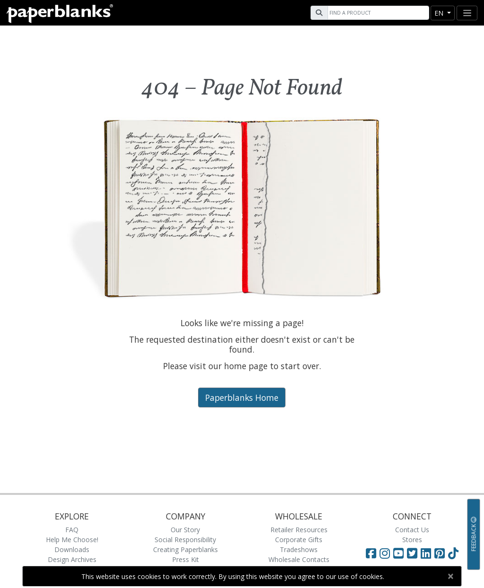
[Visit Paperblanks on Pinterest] (441, 553)
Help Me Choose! (72, 539)
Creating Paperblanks (185, 549)
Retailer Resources (299, 529)
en (439, 13)
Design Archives (72, 559)
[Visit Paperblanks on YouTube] (400, 553)
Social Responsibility (185, 539)
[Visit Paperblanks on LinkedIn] (427, 553)
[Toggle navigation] (467, 13)
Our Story (185, 529)
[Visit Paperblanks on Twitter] (414, 553)
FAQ (71, 529)
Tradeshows (299, 549)
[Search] (377, 13)
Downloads (71, 549)
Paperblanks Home (241, 397)
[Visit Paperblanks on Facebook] (371, 553)
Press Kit (185, 559)
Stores (412, 539)
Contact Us (412, 529)
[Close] (450, 576)
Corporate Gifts (298, 539)
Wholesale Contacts (298, 559)
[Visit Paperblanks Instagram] (385, 553)
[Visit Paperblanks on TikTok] (453, 553)
